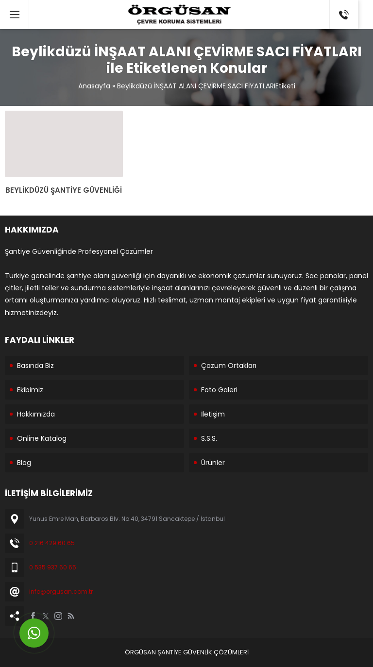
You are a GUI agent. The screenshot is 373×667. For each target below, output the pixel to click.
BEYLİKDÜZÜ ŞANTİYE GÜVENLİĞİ (63, 190)
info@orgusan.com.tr (61, 591)
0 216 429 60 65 (52, 543)
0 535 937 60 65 (52, 567)
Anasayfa (94, 86)
